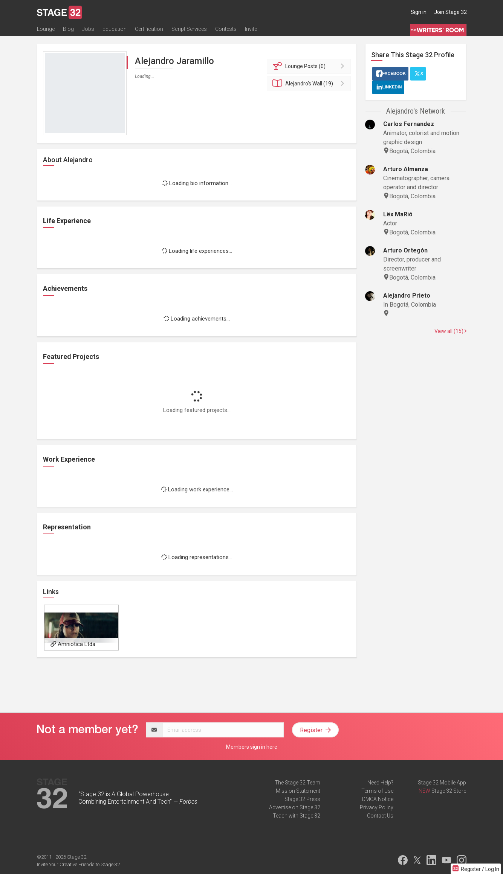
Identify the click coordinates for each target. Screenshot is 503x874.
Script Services (189, 29)
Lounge (46, 29)
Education (114, 29)
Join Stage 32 (450, 12)
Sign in (419, 12)
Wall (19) (309, 83)
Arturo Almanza (405, 169)
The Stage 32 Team (297, 783)
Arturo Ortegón (405, 250)
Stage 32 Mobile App (442, 783)
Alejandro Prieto (406, 295)
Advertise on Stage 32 (294, 807)
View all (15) (450, 331)
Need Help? (380, 783)
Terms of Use (377, 791)
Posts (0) (309, 66)
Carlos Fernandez (408, 124)
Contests (226, 29)
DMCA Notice (377, 799)
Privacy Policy (376, 807)
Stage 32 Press (302, 799)
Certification (149, 29)
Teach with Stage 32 (296, 816)
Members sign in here (251, 747)
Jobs (88, 29)
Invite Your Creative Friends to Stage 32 (78, 864)
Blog (68, 29)
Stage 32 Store (448, 791)
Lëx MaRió (398, 214)
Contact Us (380, 816)
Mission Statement (298, 791)
